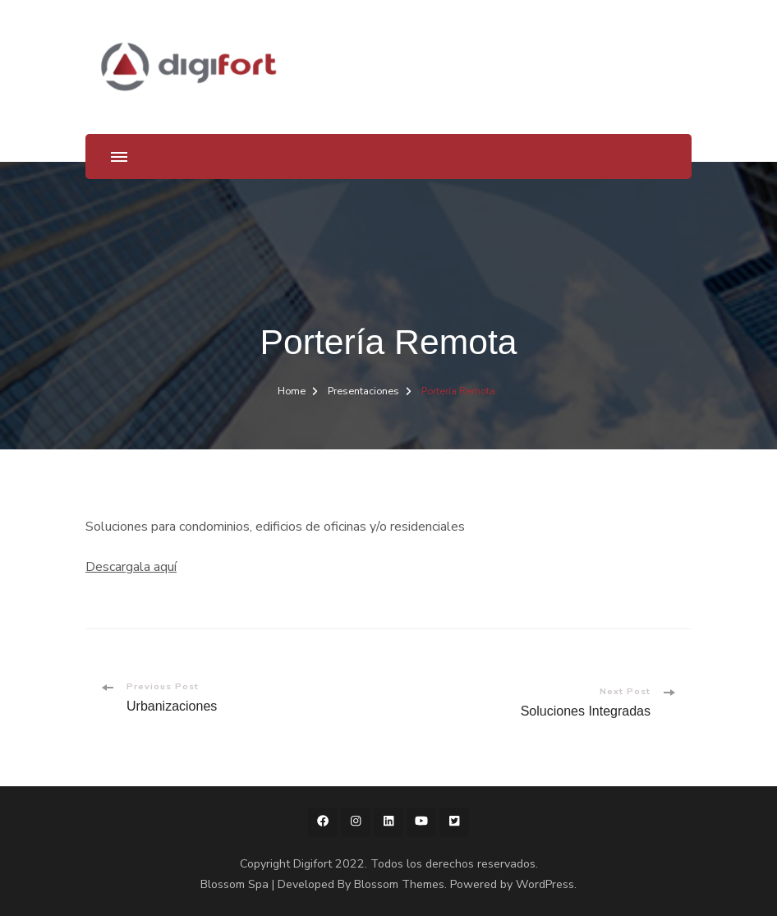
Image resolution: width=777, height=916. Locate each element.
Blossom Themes (399, 884)
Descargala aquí (131, 567)
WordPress (545, 884)
